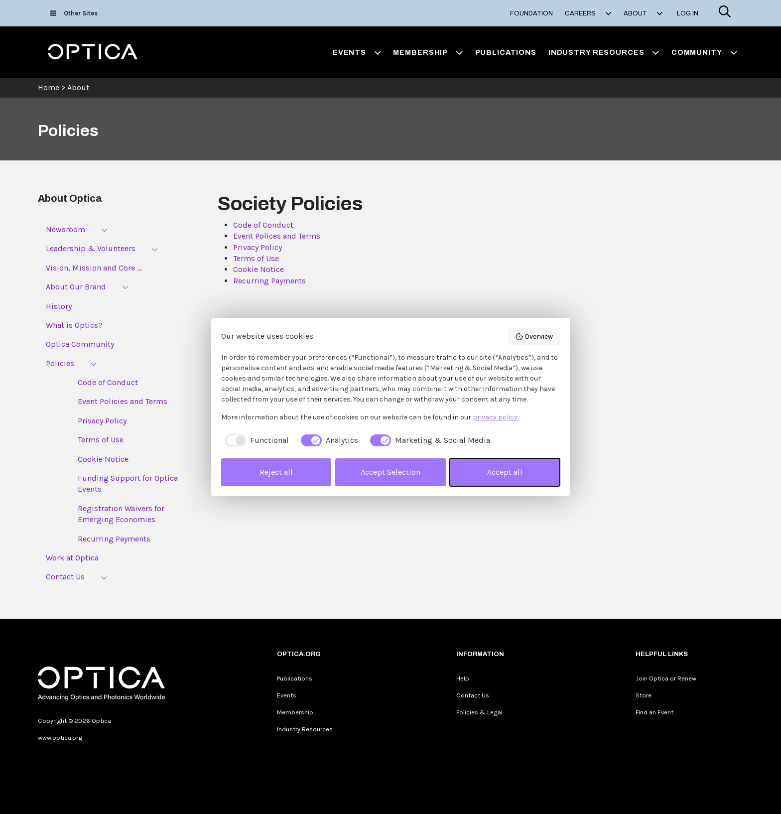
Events (286, 695)
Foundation (531, 13)
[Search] (724, 13)
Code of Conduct (108, 382)
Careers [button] (588, 13)
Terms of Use (101, 439)
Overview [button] (534, 336)
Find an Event (654, 712)
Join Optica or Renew (666, 678)
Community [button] (704, 52)
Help (462, 678)
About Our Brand (76, 286)
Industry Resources (305, 729)
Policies (60, 363)
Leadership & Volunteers (90, 248)
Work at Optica (72, 557)
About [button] (643, 13)
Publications (505, 52)
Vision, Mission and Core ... (93, 267)
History (59, 306)
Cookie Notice (103, 459)
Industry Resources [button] (603, 52)
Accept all (504, 472)
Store (643, 695)
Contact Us (65, 576)
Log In (687, 13)
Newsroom (65, 229)
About (78, 87)
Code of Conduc (261, 225)
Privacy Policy (102, 420)
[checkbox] (255, 440)
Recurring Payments (114, 538)
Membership (295, 712)
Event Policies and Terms (122, 401)
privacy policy (495, 417)
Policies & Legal (479, 712)
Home (48, 87)
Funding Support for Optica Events (128, 483)
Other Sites (74, 13)
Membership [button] (428, 52)
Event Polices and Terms (276, 236)
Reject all (276, 472)
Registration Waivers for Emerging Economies (121, 514)
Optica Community (80, 344)
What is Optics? (74, 325)
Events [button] (357, 52)
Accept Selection (390, 472)
